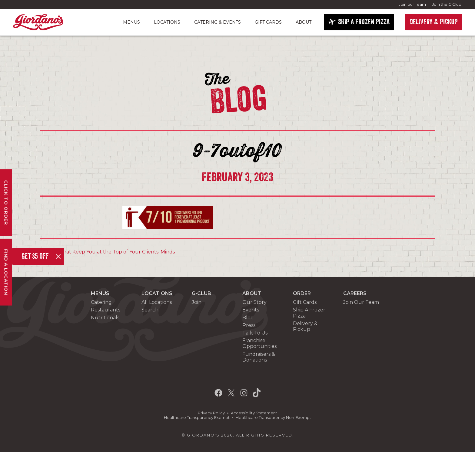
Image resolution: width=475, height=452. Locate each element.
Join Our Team (361, 302)
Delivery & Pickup (305, 326)
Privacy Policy (211, 413)
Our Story (254, 302)
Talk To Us (254, 333)
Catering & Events (217, 22)
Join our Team (412, 4)
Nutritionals (105, 318)
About (303, 22)
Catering (101, 302)
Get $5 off (35, 256)
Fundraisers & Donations (258, 357)
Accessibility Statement (254, 413)
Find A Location (6, 272)
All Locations (156, 302)
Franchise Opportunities (259, 343)
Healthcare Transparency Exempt (197, 417)
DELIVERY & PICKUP (434, 21)
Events (250, 310)
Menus (131, 22)
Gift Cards (268, 22)
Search (149, 310)
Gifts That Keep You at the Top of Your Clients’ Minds (110, 252)
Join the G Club (446, 4)
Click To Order (6, 202)
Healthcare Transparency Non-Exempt (273, 417)
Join (196, 302)
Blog (248, 318)
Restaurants (105, 310)
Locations (167, 22)
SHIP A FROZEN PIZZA (364, 21)
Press (248, 325)
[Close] (58, 256)
